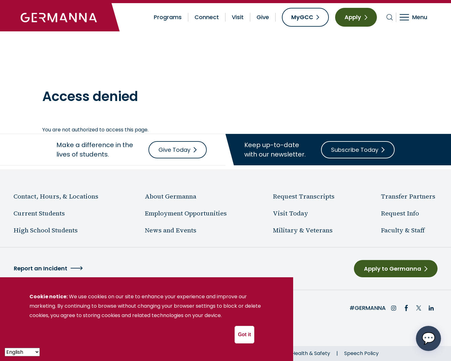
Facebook (406, 308)
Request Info (400, 213)
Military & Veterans (303, 230)
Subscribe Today (354, 150)
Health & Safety (311, 353)
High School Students (45, 230)
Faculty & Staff (403, 230)
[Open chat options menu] (428, 338)
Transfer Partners (408, 196)
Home (49, 73)
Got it (244, 334)
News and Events (170, 230)
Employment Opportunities (186, 213)
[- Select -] (22, 352)
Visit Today (290, 213)
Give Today (174, 150)
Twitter (418, 308)
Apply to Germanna (392, 269)
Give (263, 17)
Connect (206, 17)
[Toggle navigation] (417, 17)
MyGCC (302, 17)
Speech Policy (361, 353)
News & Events (131, 73)
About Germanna (85, 73)
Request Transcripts (303, 196)
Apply (353, 17)
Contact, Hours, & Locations (55, 196)
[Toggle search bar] (389, 17)
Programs (168, 17)
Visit (238, 17)
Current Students (39, 213)
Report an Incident (40, 268)
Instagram (393, 308)
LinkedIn (431, 308)
